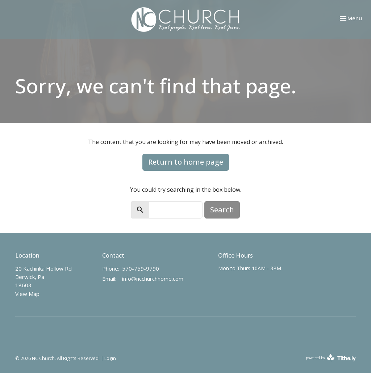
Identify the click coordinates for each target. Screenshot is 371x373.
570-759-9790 (140, 268)
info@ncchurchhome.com (152, 278)
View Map (27, 293)
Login (110, 358)
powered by (331, 358)
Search (222, 210)
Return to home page (185, 162)
